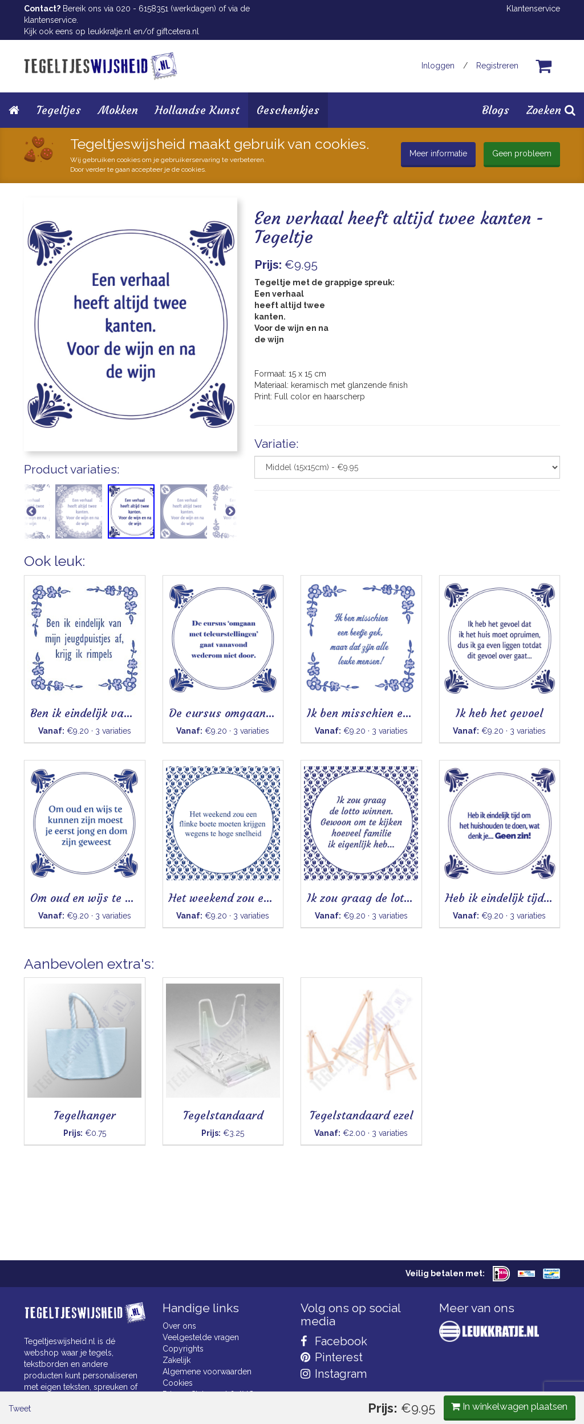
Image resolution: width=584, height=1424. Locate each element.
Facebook (334, 1341)
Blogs (495, 110)
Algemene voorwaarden (207, 1371)
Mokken (118, 110)
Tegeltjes (58, 110)
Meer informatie (438, 153)
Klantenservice (533, 8)
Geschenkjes (288, 110)
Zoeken (550, 110)
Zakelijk (176, 1360)
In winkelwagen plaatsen (474, 579)
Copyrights (183, 1348)
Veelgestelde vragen (201, 1337)
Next (230, 516)
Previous (31, 516)
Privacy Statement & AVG (208, 1394)
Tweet (44, 580)
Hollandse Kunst (197, 110)
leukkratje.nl (109, 31)
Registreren (497, 65)
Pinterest (332, 1357)
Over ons (179, 1325)
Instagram (334, 1374)
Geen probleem (521, 153)
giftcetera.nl (177, 31)
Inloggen (438, 65)
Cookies (178, 1382)
